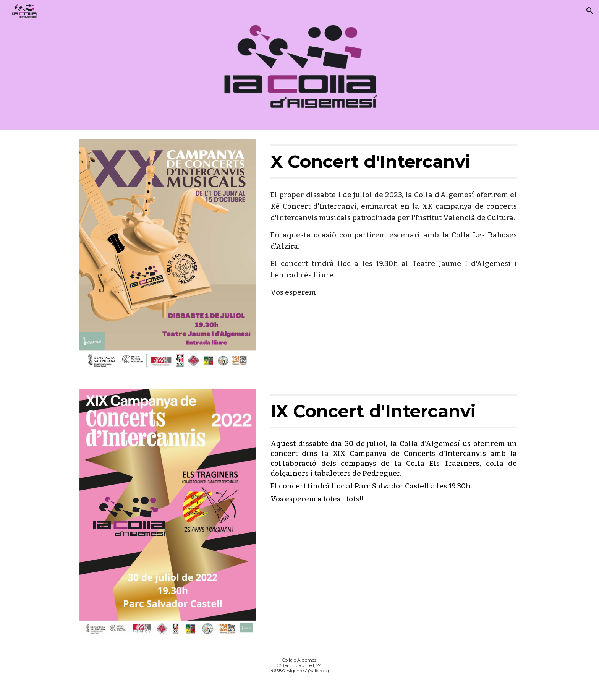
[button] (590, 11)
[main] (393, 161)
